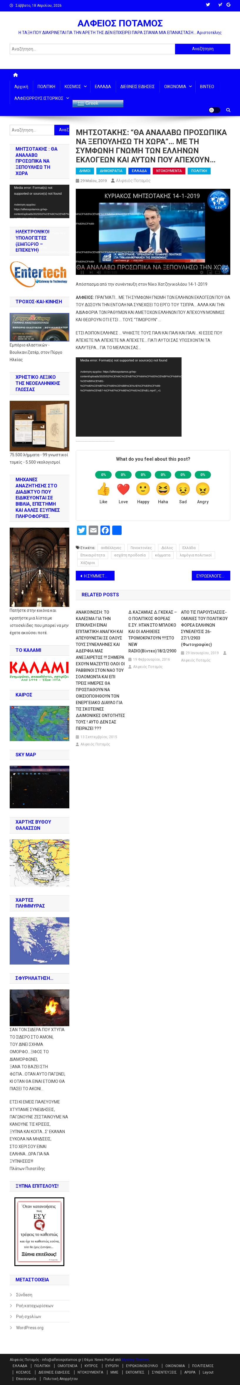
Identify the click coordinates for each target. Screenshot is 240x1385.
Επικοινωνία (26, 1379)
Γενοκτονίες (141, 548)
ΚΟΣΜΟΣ (73, 86)
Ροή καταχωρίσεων (34, 1305)
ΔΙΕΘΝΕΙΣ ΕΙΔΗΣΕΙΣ (137, 86)
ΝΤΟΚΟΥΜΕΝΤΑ (169, 171)
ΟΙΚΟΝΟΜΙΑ (175, 86)
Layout (208, 1372)
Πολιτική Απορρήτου (60, 1379)
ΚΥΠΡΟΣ (91, 1366)
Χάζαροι (87, 563)
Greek (87, 103)
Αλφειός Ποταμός (133, 180)
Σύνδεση (24, 1295)
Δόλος (167, 548)
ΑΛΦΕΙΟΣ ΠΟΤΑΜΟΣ (120, 23)
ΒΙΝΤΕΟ (207, 86)
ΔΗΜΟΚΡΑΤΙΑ (111, 171)
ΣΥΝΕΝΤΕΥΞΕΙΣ (164, 1372)
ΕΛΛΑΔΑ (103, 86)
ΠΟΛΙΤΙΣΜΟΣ (203, 1366)
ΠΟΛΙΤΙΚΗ (46, 86)
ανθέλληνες (111, 548)
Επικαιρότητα (92, 555)
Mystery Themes (135, 1360)
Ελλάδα (189, 548)
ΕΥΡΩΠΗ (112, 1366)
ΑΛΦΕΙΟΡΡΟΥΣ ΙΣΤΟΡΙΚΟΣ (38, 98)
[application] (129, 397)
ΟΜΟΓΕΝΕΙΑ (67, 1366)
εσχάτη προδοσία (130, 555)
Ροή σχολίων (28, 1316)
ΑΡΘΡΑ (189, 1372)
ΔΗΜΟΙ (84, 171)
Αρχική (21, 86)
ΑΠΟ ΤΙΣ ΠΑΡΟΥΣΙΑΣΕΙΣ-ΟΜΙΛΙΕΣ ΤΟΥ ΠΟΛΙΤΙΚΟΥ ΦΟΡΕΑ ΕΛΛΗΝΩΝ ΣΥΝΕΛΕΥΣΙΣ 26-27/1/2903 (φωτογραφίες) (204, 628)
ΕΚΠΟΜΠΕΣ (135, 1372)
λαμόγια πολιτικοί (196, 555)
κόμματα (162, 555)
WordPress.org (29, 1327)
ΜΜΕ (114, 1372)
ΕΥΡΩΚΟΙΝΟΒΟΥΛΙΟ (142, 1366)
